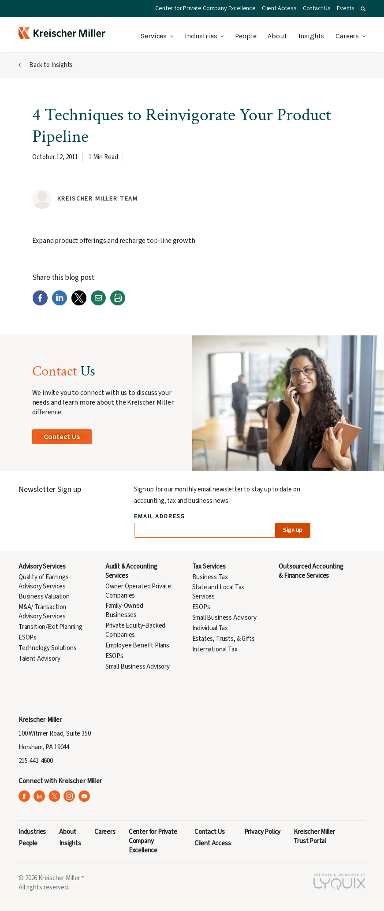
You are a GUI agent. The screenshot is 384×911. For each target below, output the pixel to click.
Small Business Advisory (137, 666)
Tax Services (209, 566)
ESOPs (28, 637)
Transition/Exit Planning (50, 627)
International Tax (215, 649)
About (277, 36)
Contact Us (317, 8)
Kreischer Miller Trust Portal (314, 836)
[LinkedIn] (59, 304)
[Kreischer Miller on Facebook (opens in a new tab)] (24, 796)
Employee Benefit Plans (137, 645)
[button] (363, 8)
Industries (201, 36)
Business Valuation (44, 596)
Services (154, 36)
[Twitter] (79, 304)
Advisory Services (42, 566)
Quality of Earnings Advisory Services (44, 582)
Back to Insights (51, 65)
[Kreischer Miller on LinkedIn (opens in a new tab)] (39, 796)
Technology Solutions (48, 648)
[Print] (118, 304)
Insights (311, 36)
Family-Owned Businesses (124, 610)
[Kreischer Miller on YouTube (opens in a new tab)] (84, 796)
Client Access (279, 8)
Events (345, 8)
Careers (347, 36)
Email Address (160, 516)
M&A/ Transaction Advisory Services (42, 611)
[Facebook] (40, 304)
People (245, 36)
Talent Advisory (39, 658)
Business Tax (210, 577)
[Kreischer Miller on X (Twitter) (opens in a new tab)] (54, 796)
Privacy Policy (262, 832)
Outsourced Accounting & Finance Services (311, 571)
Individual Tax (210, 628)
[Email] (98, 304)
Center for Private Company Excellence (205, 8)
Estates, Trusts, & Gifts (223, 638)
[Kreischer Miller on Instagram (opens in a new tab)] (69, 796)
